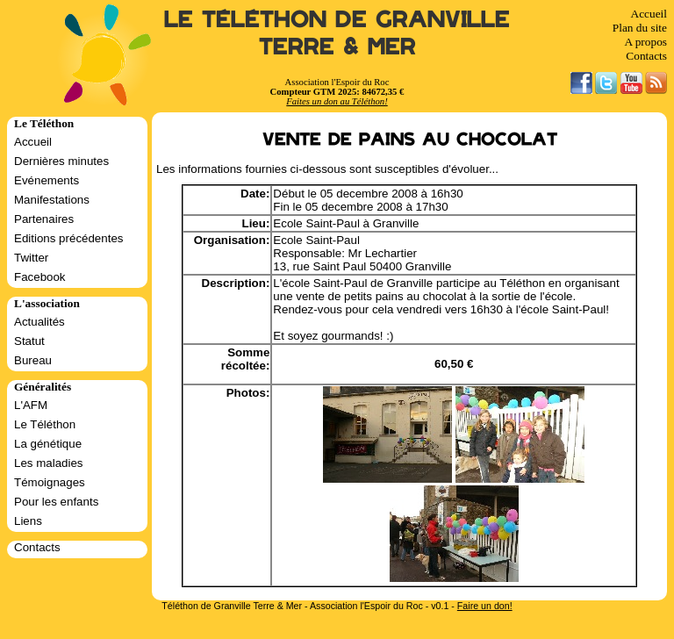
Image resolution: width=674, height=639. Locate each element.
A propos (645, 41)
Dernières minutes (61, 161)
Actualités (39, 321)
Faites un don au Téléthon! (336, 101)
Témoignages (49, 482)
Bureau (33, 360)
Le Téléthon (44, 424)
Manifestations (52, 199)
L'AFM (30, 405)
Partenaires (44, 219)
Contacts (646, 55)
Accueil (649, 13)
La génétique (48, 443)
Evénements (46, 180)
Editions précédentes (68, 238)
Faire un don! (485, 605)
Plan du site (640, 27)
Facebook (40, 277)
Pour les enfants (56, 501)
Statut (29, 341)
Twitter (31, 257)
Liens (28, 521)
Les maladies (48, 463)
